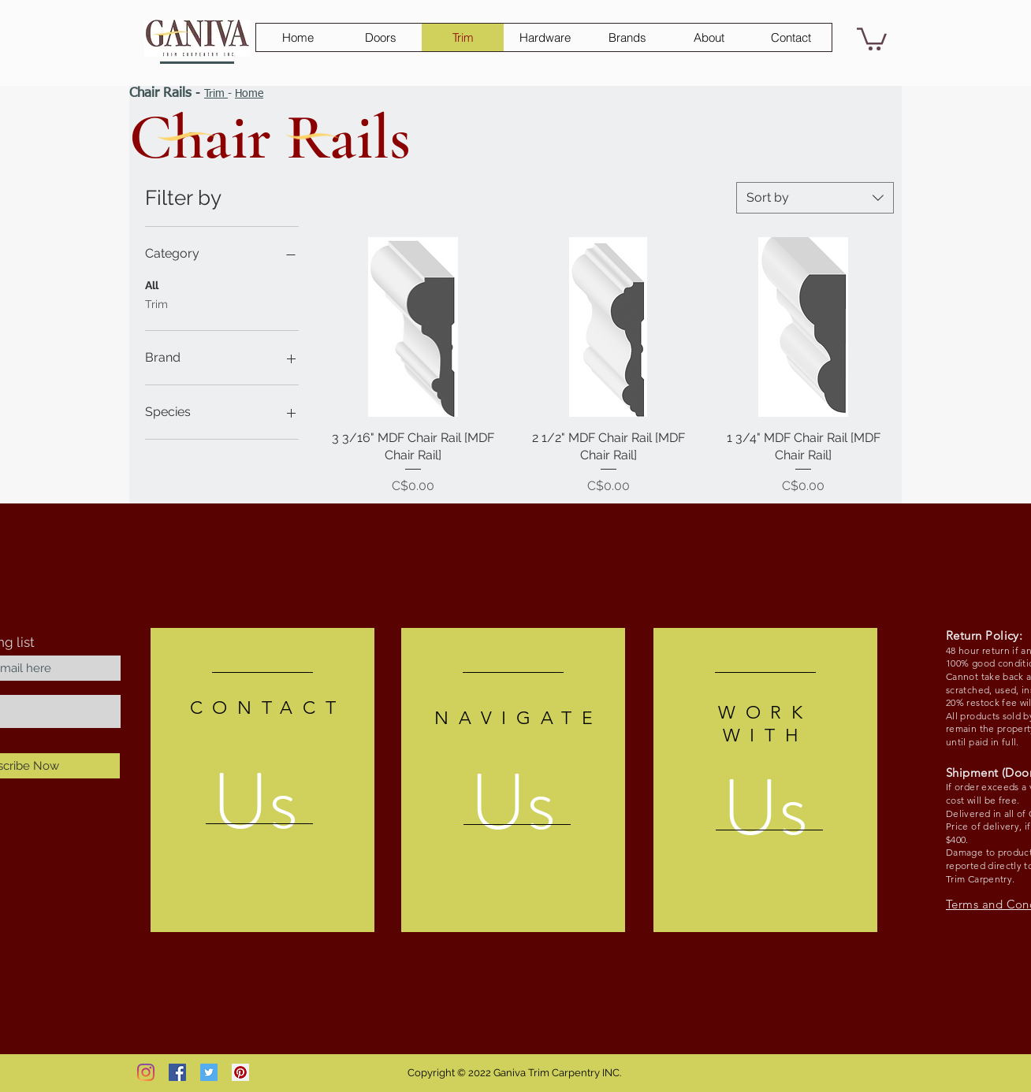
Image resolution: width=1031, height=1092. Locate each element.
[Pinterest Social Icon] (240, 1072)
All (151, 284)
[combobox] (815, 198)
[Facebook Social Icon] (177, 1072)
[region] (262, 780)
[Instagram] (145, 1072)
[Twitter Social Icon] (209, 1072)
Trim (216, 93)
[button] (872, 37)
